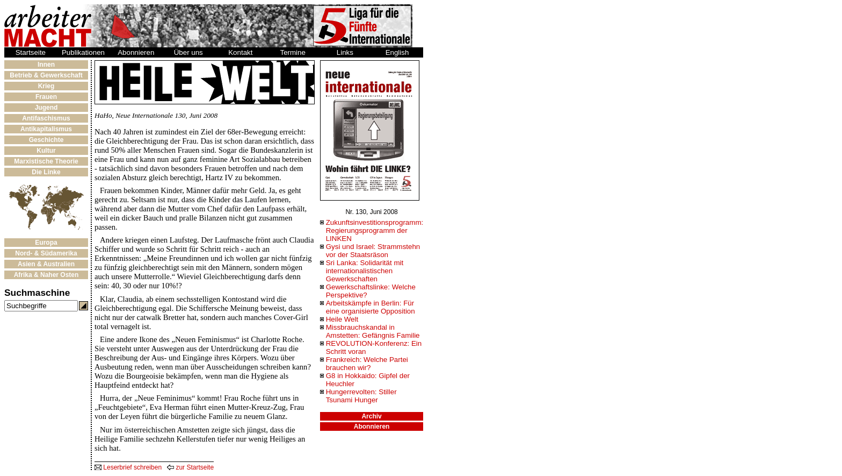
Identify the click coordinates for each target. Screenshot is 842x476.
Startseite (31, 52)
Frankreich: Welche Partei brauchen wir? (367, 364)
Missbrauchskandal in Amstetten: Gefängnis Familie (373, 331)
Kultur (46, 150)
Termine (293, 52)
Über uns (188, 52)
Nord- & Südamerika (46, 253)
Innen (46, 64)
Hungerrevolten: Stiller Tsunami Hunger (361, 396)
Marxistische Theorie (46, 161)
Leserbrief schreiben (128, 467)
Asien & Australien (46, 264)
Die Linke (46, 172)
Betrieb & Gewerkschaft (46, 75)
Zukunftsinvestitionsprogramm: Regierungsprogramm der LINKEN (374, 230)
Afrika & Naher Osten (46, 275)
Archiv (371, 416)
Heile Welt (342, 319)
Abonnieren (136, 52)
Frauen (46, 97)
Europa (46, 242)
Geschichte (46, 140)
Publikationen (83, 52)
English (397, 52)
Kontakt (240, 52)
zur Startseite (190, 467)
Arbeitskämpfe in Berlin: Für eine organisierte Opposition (370, 307)
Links (345, 52)
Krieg (46, 86)
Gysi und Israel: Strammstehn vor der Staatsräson (373, 251)
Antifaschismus (46, 118)
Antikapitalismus (46, 129)
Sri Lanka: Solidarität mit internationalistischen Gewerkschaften (364, 271)
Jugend (46, 107)
